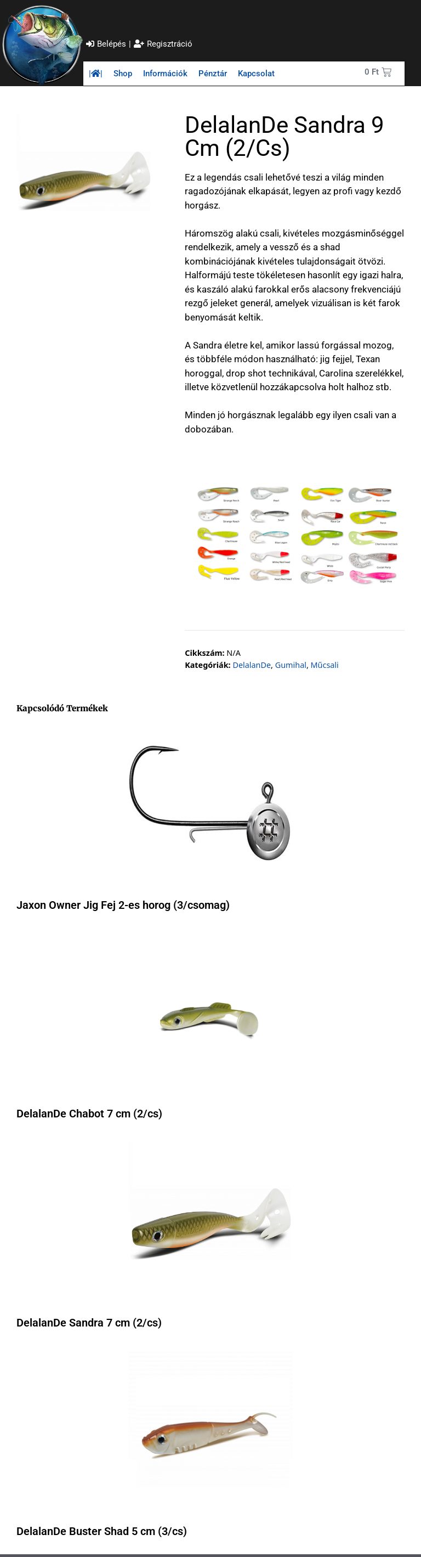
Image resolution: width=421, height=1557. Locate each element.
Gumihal (290, 665)
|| (96, 73)
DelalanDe (251, 665)
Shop (122, 73)
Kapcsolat (256, 73)
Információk (165, 73)
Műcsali (325, 665)
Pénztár (212, 73)
